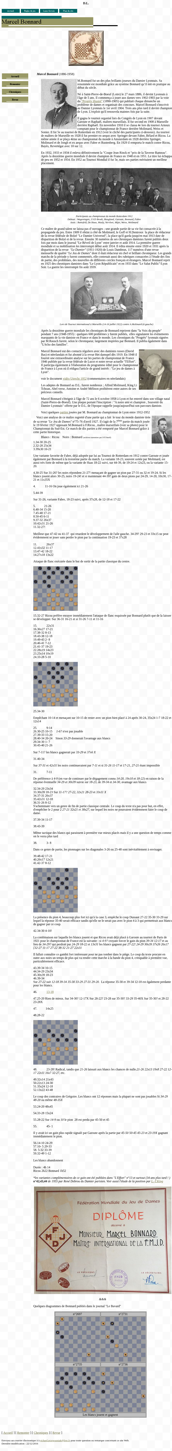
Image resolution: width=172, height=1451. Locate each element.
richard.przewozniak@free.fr (55, 1440)
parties (64, 412)
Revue (56, 1432)
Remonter (23, 1432)
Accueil (8, 1432)
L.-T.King (157, 1181)
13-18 (50, 992)
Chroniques (41, 1432)
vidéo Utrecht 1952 (75, 378)
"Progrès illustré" (92, 101)
